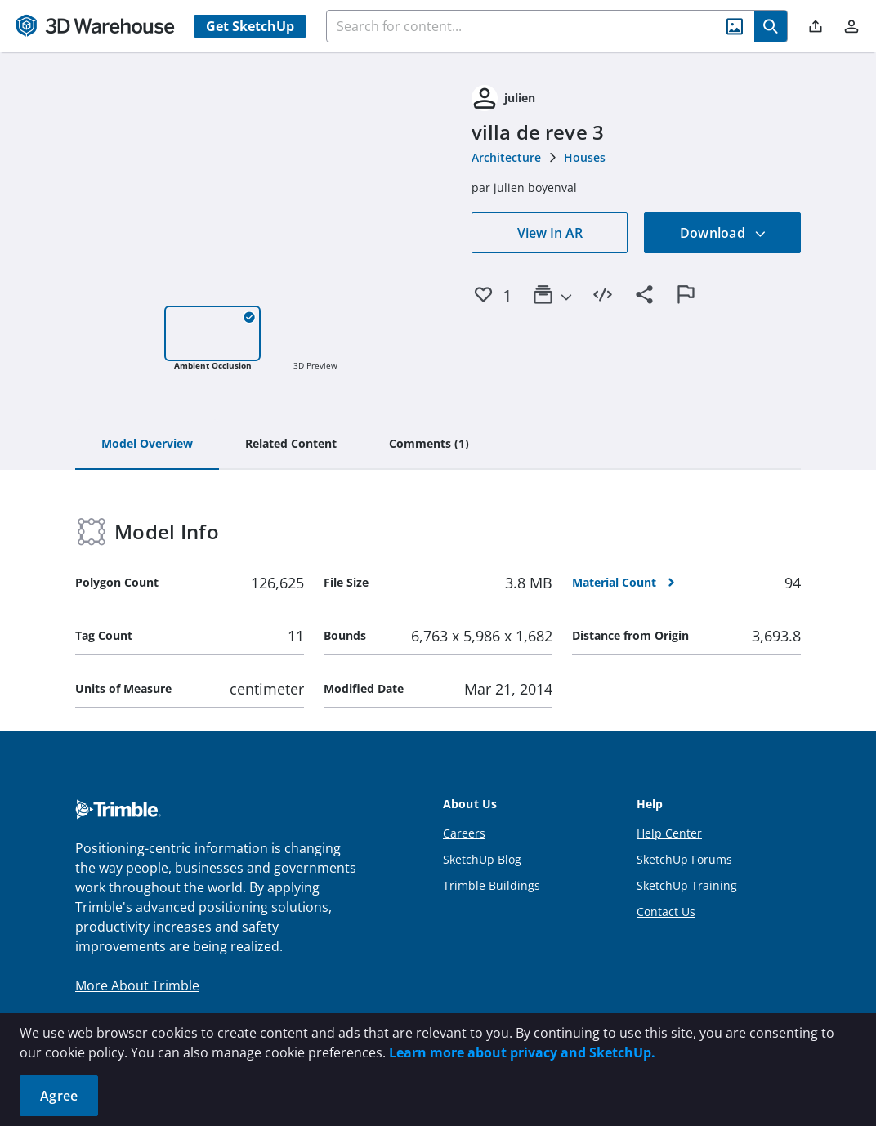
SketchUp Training (687, 885)
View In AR (550, 233)
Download (723, 233)
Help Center (669, 833)
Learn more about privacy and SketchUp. (522, 1052)
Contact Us (666, 911)
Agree (59, 1096)
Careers (464, 833)
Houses (585, 157)
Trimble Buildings (491, 885)
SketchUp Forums (684, 859)
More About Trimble (137, 985)
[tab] (147, 444)
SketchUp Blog (482, 859)
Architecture (506, 157)
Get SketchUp (250, 26)
